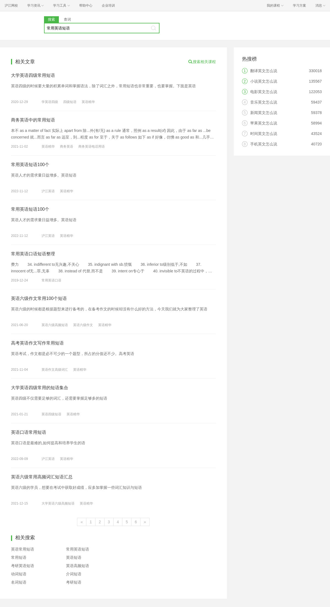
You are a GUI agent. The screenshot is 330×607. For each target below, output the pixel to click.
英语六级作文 (83, 325)
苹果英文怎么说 (263, 123)
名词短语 (18, 582)
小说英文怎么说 (263, 81)
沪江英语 (48, 191)
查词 (67, 19)
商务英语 (66, 146)
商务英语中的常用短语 (33, 120)
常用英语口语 (51, 280)
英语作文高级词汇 (55, 370)
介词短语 (73, 574)
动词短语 (18, 574)
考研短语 (73, 582)
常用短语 (18, 557)
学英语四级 (50, 102)
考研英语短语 (22, 565)
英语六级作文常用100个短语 (39, 298)
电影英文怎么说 (263, 92)
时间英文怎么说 (263, 133)
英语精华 (88, 102)
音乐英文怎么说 (263, 102)
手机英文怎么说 (263, 144)
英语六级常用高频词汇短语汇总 (42, 477)
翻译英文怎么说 (263, 71)
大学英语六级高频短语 (58, 503)
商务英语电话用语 (91, 146)
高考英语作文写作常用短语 (37, 343)
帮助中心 (85, 5)
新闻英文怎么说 (263, 112)
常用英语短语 (77, 549)
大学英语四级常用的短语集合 (39, 387)
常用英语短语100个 (30, 164)
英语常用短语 (22, 549)
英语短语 (73, 557)
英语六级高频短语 (55, 325)
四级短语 (69, 102)
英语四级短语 (51, 414)
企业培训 (108, 5)
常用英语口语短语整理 (33, 253)
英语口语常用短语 (28, 432)
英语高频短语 (77, 565)
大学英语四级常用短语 (33, 75)
